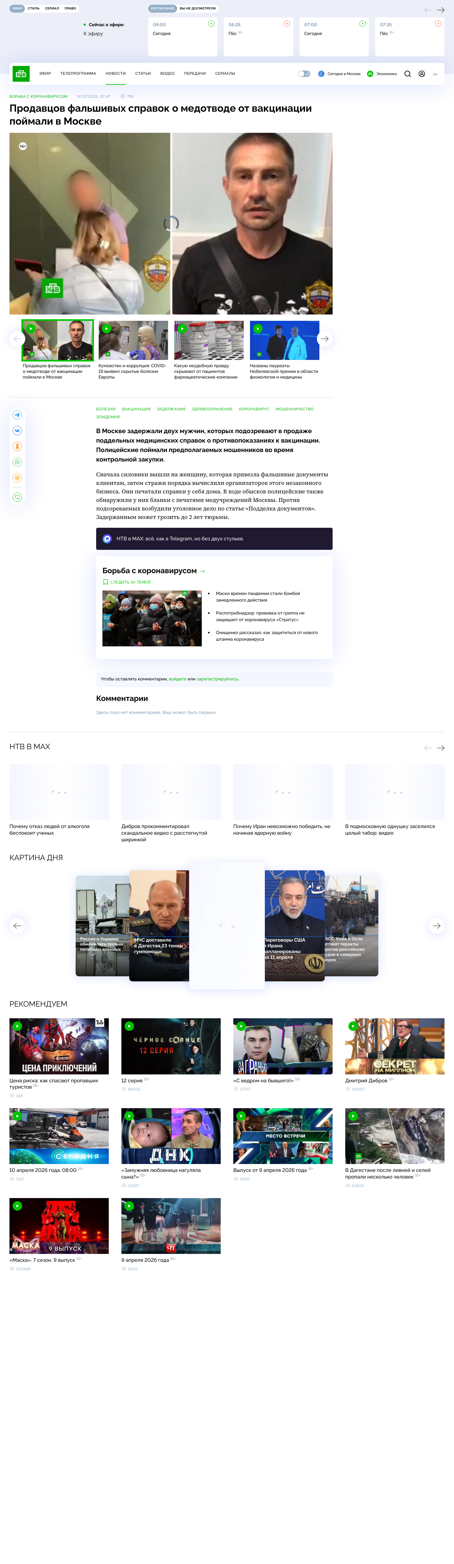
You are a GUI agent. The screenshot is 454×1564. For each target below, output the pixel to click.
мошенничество (295, 409)
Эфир (45, 73)
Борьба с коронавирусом (38, 96)
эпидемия (108, 417)
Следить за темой (130, 582)
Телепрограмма (78, 73)
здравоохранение (212, 409)
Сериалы (225, 73)
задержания (171, 409)
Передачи (195, 73)
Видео (167, 73)
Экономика (382, 74)
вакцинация (136, 409)
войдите (177, 679)
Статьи (143, 73)
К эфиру (93, 34)
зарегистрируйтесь (217, 679)
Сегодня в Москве (339, 74)
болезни (106, 409)
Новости (116, 73)
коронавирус (254, 409)
